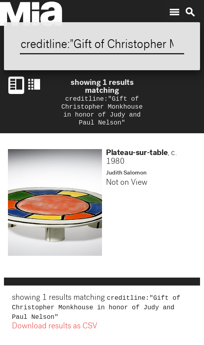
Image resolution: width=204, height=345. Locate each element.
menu (174, 12)
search (190, 12)
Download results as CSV (54, 332)
